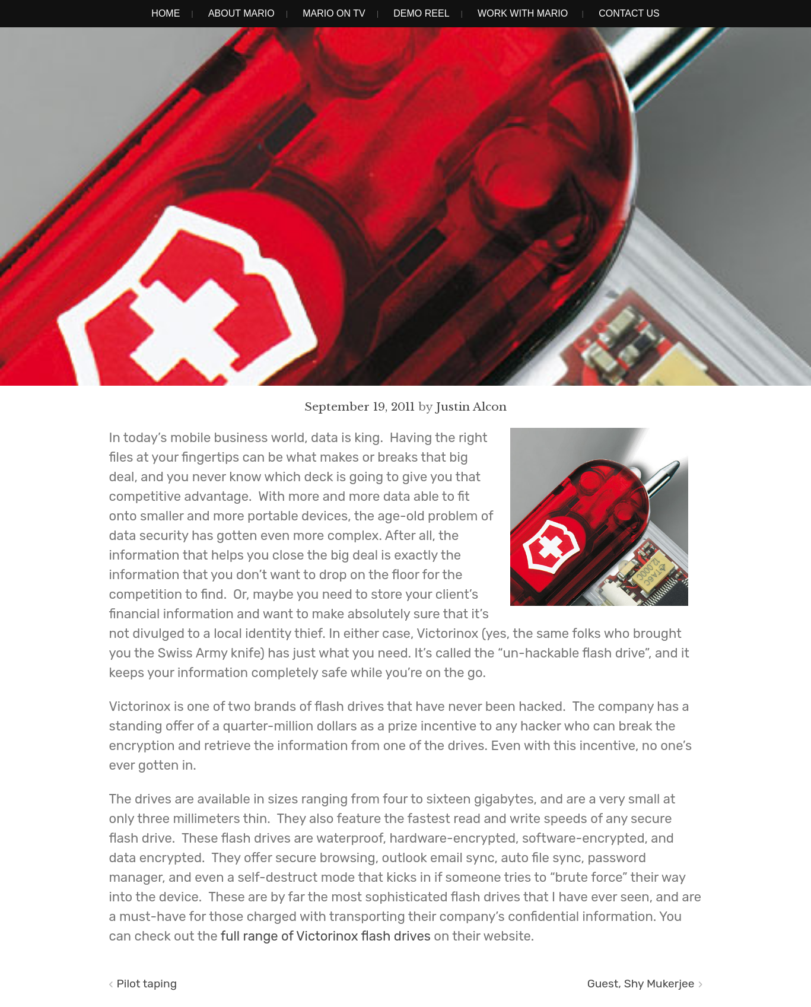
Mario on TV (334, 13)
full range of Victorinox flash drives (326, 936)
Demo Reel (421, 13)
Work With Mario (523, 13)
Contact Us (629, 13)
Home (165, 13)
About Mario (241, 13)
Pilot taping (147, 983)
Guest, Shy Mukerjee (641, 983)
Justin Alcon (471, 406)
